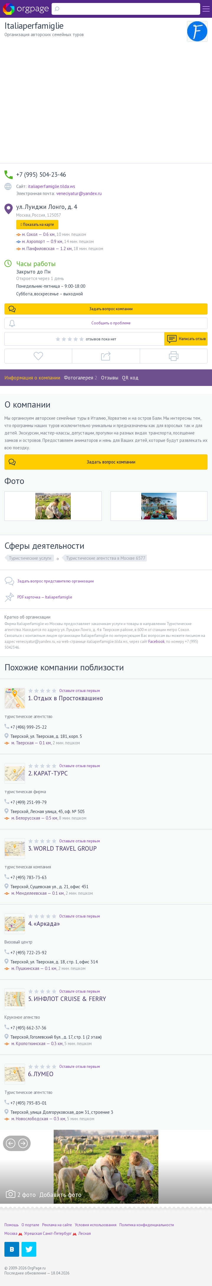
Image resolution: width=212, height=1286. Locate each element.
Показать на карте (37, 224)
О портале (30, 1224)
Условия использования (95, 1224)
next (23, 1143)
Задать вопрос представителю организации (49, 581)
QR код (130, 377)
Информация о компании (32, 377)
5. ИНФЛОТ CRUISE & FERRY (67, 999)
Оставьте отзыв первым (79, 690)
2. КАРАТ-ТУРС (48, 773)
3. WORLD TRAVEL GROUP (62, 848)
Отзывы (109, 377)
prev (10, 1143)
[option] (106, 1167)
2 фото (26, 1195)
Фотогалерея (80, 377)
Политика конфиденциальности (146, 1224)
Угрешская (33, 1233)
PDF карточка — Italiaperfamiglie (38, 597)
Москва (10, 1233)
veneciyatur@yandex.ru (79, 193)
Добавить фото (60, 1195)
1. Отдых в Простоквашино (65, 698)
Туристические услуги (30, 558)
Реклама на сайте (57, 1224)
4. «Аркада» (44, 923)
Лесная (84, 1233)
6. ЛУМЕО (40, 1074)
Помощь (11, 1224)
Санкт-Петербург (57, 1233)
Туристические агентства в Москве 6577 (105, 558)
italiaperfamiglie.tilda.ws (51, 186)
